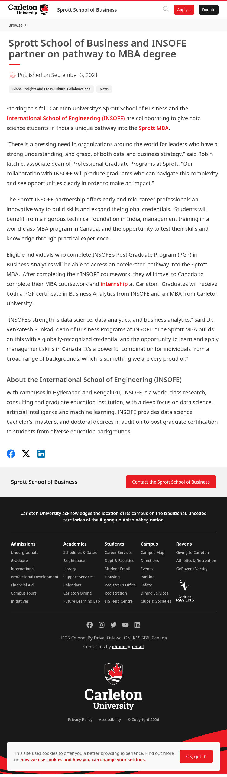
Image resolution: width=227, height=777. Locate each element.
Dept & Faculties (119, 563)
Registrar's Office (120, 587)
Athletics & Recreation (196, 563)
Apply (182, 9)
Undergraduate (25, 555)
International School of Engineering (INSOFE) (66, 120)
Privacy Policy (80, 722)
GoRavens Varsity (192, 571)
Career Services (119, 555)
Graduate (19, 563)
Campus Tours (24, 595)
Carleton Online (77, 595)
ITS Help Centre (119, 603)
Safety (146, 587)
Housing (112, 579)
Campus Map (152, 555)
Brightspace (74, 563)
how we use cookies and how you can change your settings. (83, 760)
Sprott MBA (154, 130)
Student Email (117, 571)
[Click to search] (165, 10)
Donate (208, 9)
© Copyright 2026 (143, 722)
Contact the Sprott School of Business (171, 485)
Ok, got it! (196, 756)
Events (147, 571)
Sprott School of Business (87, 9)
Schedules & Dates (80, 555)
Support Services (78, 579)
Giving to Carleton (192, 555)
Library (69, 571)
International (23, 571)
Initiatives (20, 603)
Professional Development (35, 579)
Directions (150, 563)
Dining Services (154, 595)
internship (114, 286)
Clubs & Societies (156, 603)
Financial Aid (22, 587)
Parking (148, 579)
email (138, 649)
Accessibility (110, 722)
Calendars (72, 587)
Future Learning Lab (81, 603)
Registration (116, 595)
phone (119, 649)
